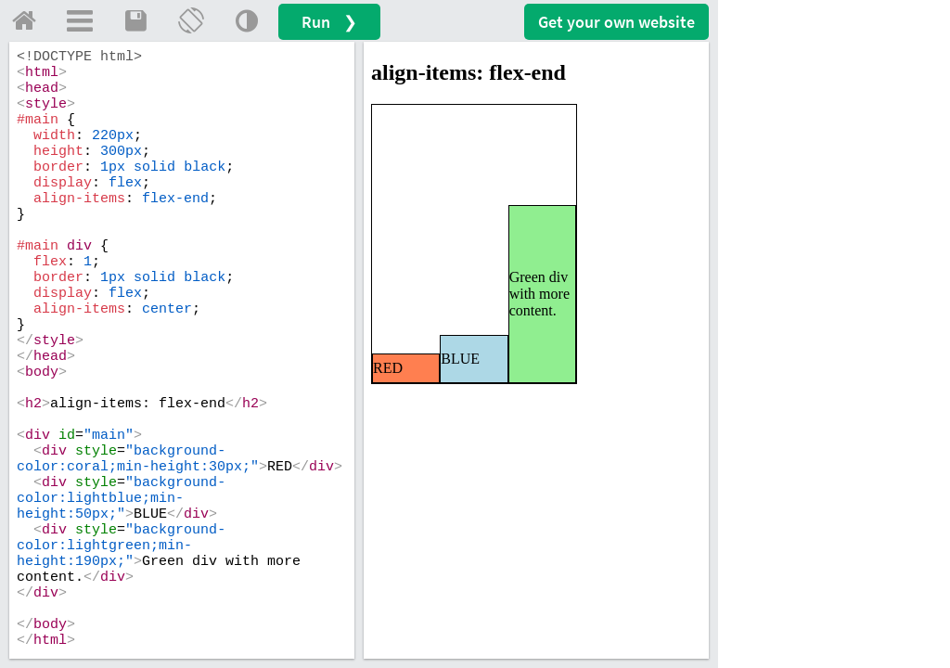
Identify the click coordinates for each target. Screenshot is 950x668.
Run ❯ (329, 21)
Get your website (616, 21)
